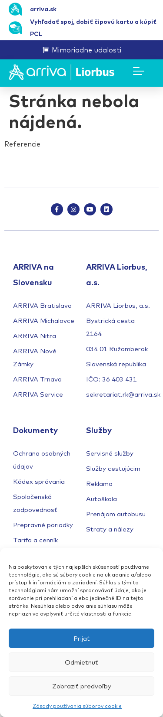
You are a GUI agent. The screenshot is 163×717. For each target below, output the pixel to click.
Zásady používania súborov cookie (77, 706)
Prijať (81, 638)
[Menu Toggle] (138, 71)
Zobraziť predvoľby (81, 686)
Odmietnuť (81, 662)
